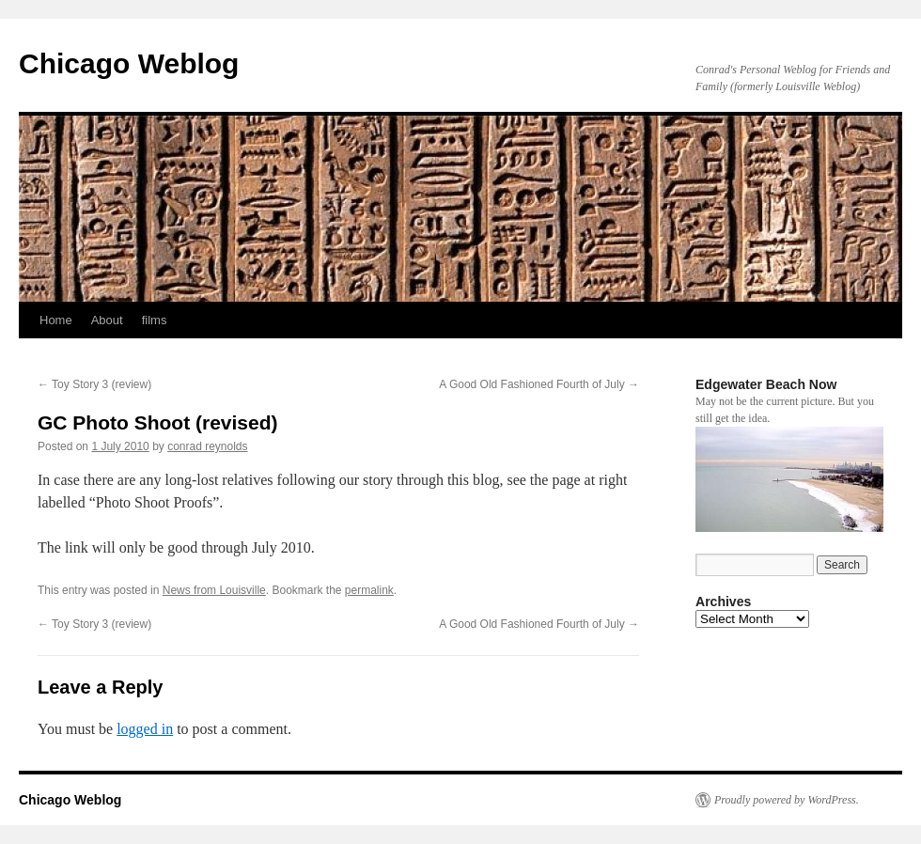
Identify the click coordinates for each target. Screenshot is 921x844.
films (154, 320)
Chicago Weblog (129, 63)
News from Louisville (214, 590)
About (107, 320)
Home (55, 320)
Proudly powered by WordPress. (786, 799)
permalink (369, 590)
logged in (145, 729)
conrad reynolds (207, 446)
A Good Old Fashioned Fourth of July (539, 384)
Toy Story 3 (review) (94, 384)
